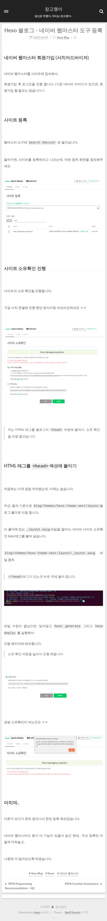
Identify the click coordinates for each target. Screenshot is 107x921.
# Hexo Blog (36, 869)
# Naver (49, 869)
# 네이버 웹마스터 (67, 869)
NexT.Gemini (72, 908)
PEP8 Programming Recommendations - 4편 (20, 882)
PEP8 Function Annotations (83, 880)
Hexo (37, 908)
